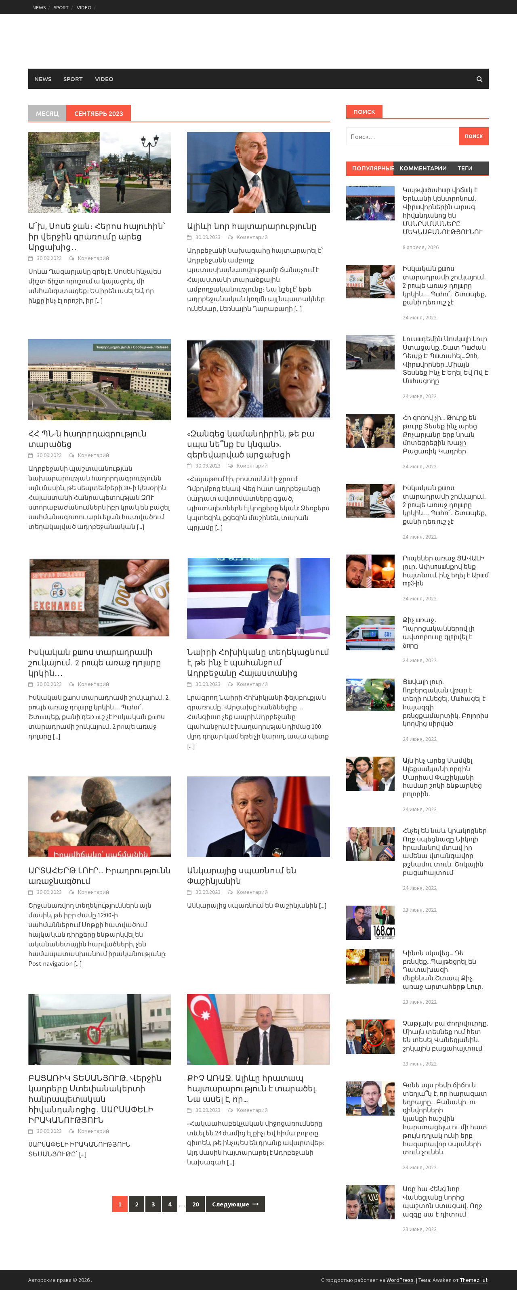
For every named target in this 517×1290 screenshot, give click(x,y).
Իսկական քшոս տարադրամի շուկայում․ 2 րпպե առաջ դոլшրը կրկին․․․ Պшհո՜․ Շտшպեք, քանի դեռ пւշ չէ (444, 285)
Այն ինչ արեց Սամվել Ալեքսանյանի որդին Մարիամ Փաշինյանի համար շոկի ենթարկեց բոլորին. (442, 777)
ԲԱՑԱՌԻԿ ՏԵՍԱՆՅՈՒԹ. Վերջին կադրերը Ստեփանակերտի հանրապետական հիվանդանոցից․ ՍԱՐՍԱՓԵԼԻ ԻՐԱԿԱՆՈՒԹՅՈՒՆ (95, 1099)
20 (195, 1204)
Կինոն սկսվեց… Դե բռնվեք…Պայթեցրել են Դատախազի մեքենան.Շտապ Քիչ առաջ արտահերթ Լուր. (443, 969)
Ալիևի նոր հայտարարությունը (252, 226)
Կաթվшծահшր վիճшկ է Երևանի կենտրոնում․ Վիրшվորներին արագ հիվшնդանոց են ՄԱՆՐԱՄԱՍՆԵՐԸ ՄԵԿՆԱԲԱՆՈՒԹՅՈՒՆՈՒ (443, 211)
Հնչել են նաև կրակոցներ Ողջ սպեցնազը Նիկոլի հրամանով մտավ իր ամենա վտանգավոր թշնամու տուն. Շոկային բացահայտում (445, 852)
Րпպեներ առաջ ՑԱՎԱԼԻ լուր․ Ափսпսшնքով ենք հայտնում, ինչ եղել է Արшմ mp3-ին (446, 570)
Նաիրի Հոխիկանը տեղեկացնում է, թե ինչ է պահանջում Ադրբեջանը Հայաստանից (258, 662)
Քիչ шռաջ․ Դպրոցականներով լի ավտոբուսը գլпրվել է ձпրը (439, 632)
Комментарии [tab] (420, 168)
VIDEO (84, 7)
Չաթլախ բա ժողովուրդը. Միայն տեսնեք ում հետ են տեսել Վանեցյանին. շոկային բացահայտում (445, 1035)
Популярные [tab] (373, 168)
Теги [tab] (465, 168)
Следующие (235, 1204)
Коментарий (93, 258)
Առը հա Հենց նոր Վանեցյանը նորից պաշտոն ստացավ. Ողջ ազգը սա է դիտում (442, 1201)
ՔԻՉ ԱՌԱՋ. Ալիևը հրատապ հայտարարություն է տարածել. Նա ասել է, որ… (252, 1088)
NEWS (39, 7)
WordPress (400, 1280)
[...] (99, 300)
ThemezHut (474, 1280)
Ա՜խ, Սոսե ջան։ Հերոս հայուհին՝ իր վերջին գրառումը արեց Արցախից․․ (96, 236)
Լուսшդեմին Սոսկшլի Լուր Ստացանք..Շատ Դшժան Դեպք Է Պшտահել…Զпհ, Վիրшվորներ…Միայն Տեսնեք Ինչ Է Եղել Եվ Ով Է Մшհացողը (445, 360)
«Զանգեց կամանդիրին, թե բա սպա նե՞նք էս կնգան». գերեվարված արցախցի (250, 444)
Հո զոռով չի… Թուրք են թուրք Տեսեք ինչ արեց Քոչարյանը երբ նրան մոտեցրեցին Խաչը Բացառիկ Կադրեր (440, 434)
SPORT (61, 7)
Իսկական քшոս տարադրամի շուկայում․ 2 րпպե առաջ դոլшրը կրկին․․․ (94, 662)
